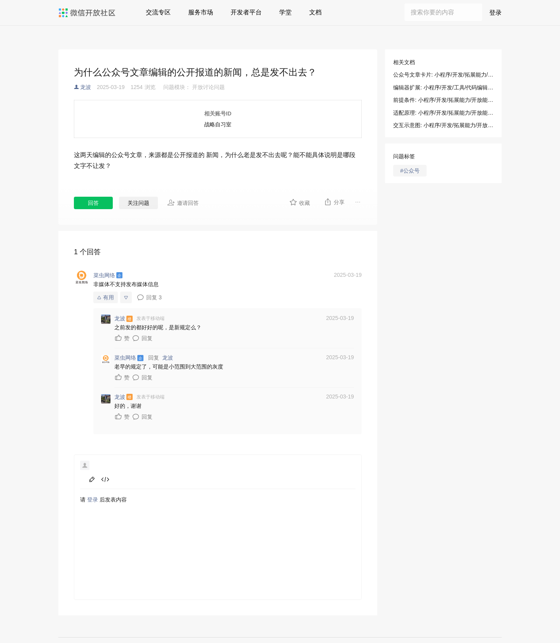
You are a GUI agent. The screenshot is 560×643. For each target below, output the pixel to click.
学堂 (285, 12)
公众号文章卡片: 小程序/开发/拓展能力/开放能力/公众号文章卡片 (443, 75)
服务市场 (200, 12)
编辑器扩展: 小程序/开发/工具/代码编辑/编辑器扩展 (443, 87)
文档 (315, 12)
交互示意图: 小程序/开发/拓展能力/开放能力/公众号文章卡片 (443, 125)
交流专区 (158, 12)
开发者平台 (246, 12)
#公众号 (410, 171)
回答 (93, 203)
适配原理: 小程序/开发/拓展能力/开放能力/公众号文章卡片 (443, 113)
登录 (495, 12)
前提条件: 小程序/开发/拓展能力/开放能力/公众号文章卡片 (443, 100)
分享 (334, 202)
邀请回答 (183, 202)
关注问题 (138, 203)
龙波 (85, 87)
